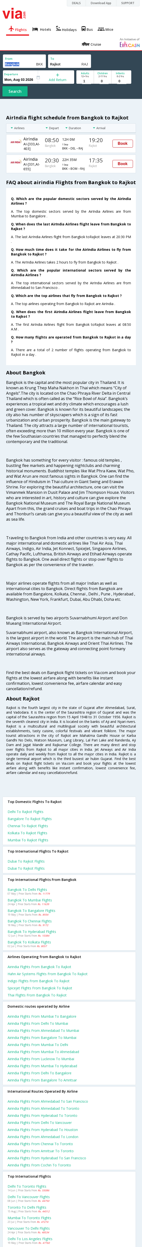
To (52, 59)
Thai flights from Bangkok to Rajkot (37, 995)
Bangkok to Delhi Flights (27, 889)
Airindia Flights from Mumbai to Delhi (38, 1044)
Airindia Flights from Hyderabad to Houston (43, 1129)
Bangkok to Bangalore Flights (31, 910)
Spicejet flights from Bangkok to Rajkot (40, 988)
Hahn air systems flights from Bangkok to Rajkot (48, 974)
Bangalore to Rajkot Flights (30, 818)
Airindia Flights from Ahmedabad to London (43, 1136)
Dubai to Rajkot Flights (26, 861)
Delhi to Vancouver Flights (29, 1196)
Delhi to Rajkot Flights (25, 811)
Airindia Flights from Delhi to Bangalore (39, 1073)
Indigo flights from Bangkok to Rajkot (39, 981)
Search (15, 91)
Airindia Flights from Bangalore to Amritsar (42, 1080)
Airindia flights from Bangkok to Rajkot (39, 966)
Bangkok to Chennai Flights (30, 921)
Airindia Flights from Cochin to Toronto (39, 1165)
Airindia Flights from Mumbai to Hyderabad (42, 1066)
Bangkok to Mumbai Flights (30, 900)
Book (123, 143)
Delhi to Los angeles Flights (30, 1238)
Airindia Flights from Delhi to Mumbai (38, 1023)
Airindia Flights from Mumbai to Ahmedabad (43, 1051)
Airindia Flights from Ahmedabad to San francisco (48, 1101)
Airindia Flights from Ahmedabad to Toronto (43, 1108)
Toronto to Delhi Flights (27, 1207)
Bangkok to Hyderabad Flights (32, 931)
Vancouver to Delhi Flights (29, 1228)
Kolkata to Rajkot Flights (27, 833)
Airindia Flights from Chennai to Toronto (40, 1143)
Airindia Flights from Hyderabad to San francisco (47, 1158)
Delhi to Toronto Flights (27, 1186)
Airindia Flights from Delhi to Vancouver (40, 1122)
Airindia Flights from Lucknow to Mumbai (41, 1059)
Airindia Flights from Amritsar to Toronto (41, 1151)
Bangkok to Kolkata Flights (29, 942)
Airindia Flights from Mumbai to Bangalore (42, 1016)
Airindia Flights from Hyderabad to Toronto (42, 1115)
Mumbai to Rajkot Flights (28, 840)
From (8, 59)
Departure (11, 74)
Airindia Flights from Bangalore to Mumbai (42, 1037)
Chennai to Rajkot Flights (28, 826)
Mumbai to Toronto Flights (29, 1217)
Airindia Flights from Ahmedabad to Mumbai (43, 1030)
